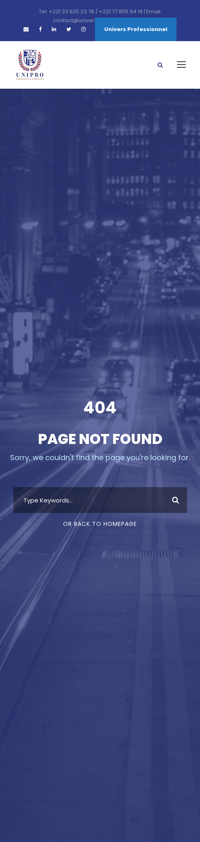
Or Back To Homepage (100, 524)
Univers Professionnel (135, 29)
